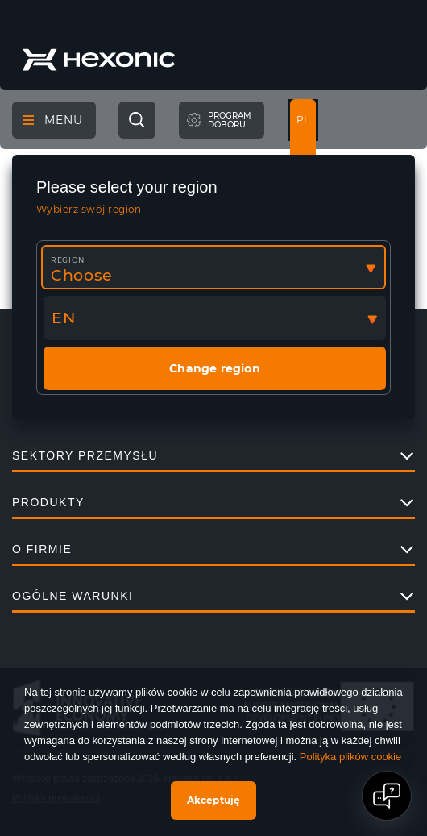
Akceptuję (214, 800)
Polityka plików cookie (350, 757)
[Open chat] (387, 796)
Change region (214, 368)
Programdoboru (229, 120)
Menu (53, 120)
